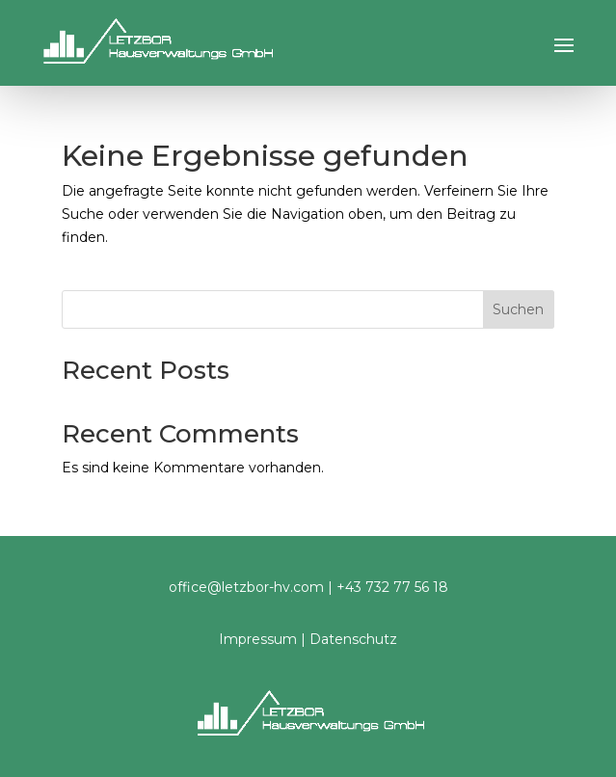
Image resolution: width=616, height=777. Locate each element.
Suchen (518, 309)
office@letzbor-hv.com (246, 587)
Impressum (258, 639)
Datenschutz (353, 639)
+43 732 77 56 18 (392, 587)
